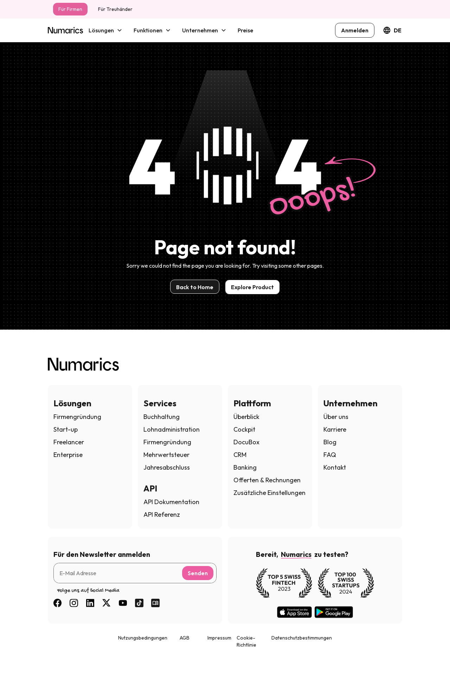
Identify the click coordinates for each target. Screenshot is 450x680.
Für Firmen (70, 9)
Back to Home (194, 287)
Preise (245, 30)
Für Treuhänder (115, 9)
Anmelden (354, 30)
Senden (198, 573)
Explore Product (252, 287)
